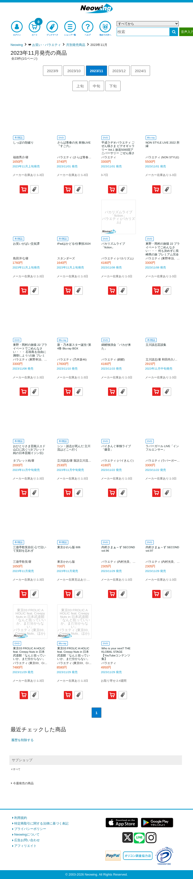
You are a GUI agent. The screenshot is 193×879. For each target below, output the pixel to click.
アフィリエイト (25, 846)
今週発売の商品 (23, 783)
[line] (139, 838)
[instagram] (151, 837)
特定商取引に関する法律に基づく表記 (41, 823)
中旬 (96, 86)
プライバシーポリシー (30, 829)
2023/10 (74, 71)
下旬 (113, 86)
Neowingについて (27, 834)
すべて (16, 769)
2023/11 (96, 71)
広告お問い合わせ (27, 840)
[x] (127, 837)
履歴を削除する (22, 740)
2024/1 (140, 71)
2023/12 (119, 71)
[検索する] (173, 31)
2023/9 (52, 71)
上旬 (80, 86)
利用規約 (20, 818)
